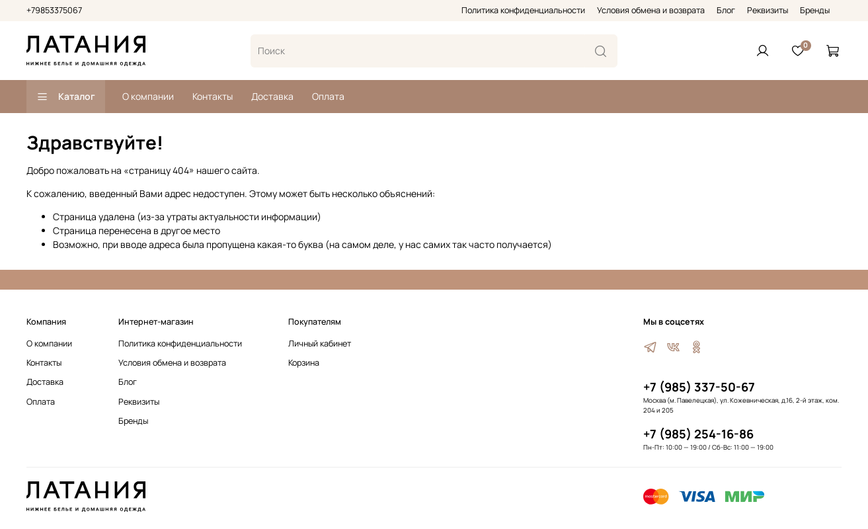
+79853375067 (54, 10)
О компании (148, 96)
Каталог (65, 96)
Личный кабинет (319, 343)
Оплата (328, 96)
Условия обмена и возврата (651, 10)
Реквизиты (767, 10)
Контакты (212, 96)
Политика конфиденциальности (523, 10)
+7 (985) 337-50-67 (699, 387)
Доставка (272, 96)
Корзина (303, 362)
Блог (726, 10)
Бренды (815, 10)
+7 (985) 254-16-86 (698, 434)
